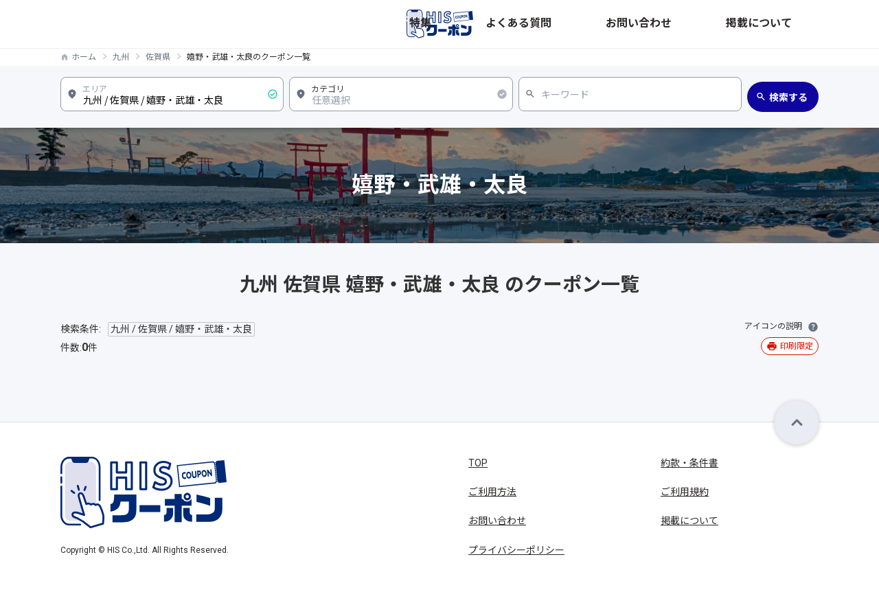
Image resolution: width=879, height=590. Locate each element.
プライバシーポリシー (516, 550)
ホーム (83, 57)
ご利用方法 (492, 491)
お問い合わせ (715, 24)
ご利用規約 (685, 491)
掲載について (790, 24)
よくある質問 (641, 24)
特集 (586, 24)
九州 (121, 57)
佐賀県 (158, 57)
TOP (478, 462)
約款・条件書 (689, 462)
